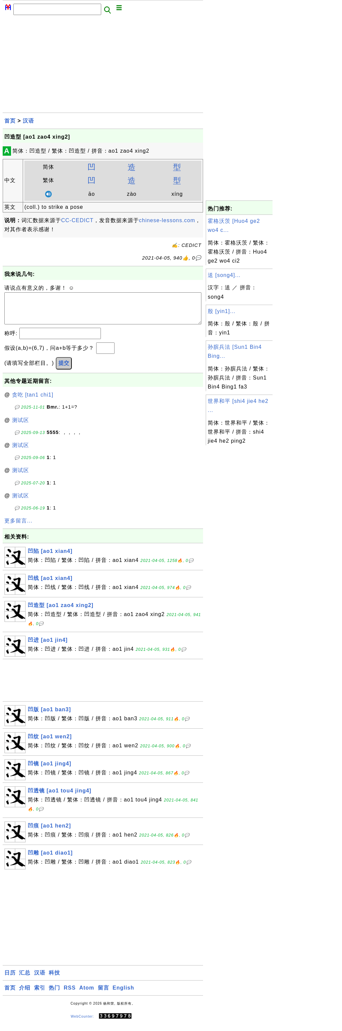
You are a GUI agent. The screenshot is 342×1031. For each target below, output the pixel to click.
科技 (54, 979)
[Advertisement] (103, 66)
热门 (54, 994)
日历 (10, 979)
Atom (86, 994)
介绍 (24, 994)
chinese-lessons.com (167, 220)
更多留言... (18, 527)
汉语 (28, 121)
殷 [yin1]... (221, 311)
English (123, 994)
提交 (63, 370)
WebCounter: (82, 1023)
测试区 (20, 427)
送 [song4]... (224, 275)
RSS (70, 994)
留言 (103, 994)
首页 (10, 121)
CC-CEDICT (77, 220)
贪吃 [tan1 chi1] (32, 401)
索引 (39, 994)
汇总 (24, 979)
